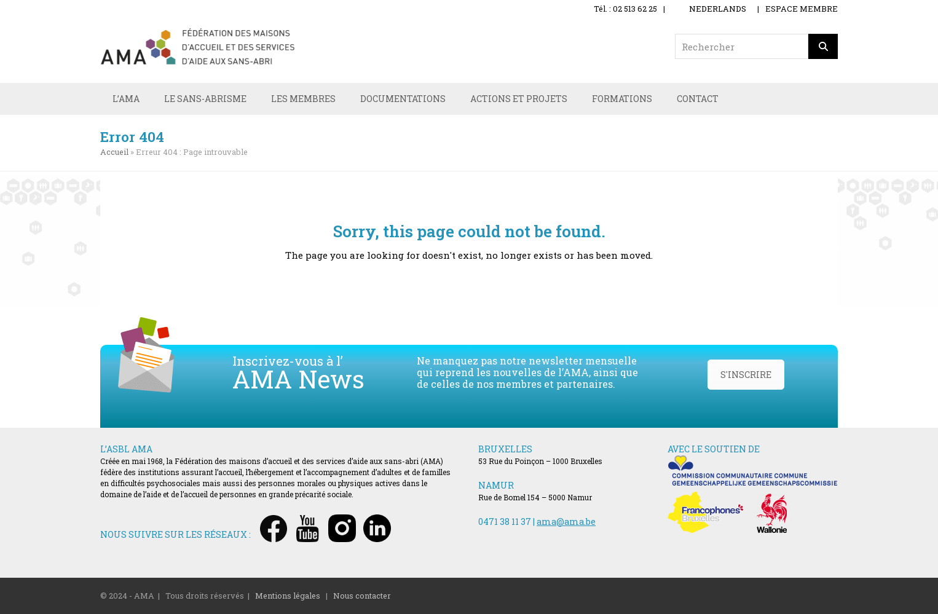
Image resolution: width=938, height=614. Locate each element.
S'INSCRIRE (745, 374)
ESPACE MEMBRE (801, 8)
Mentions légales (287, 595)
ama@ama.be (566, 521)
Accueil (114, 151)
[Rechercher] (823, 46)
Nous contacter (362, 595)
